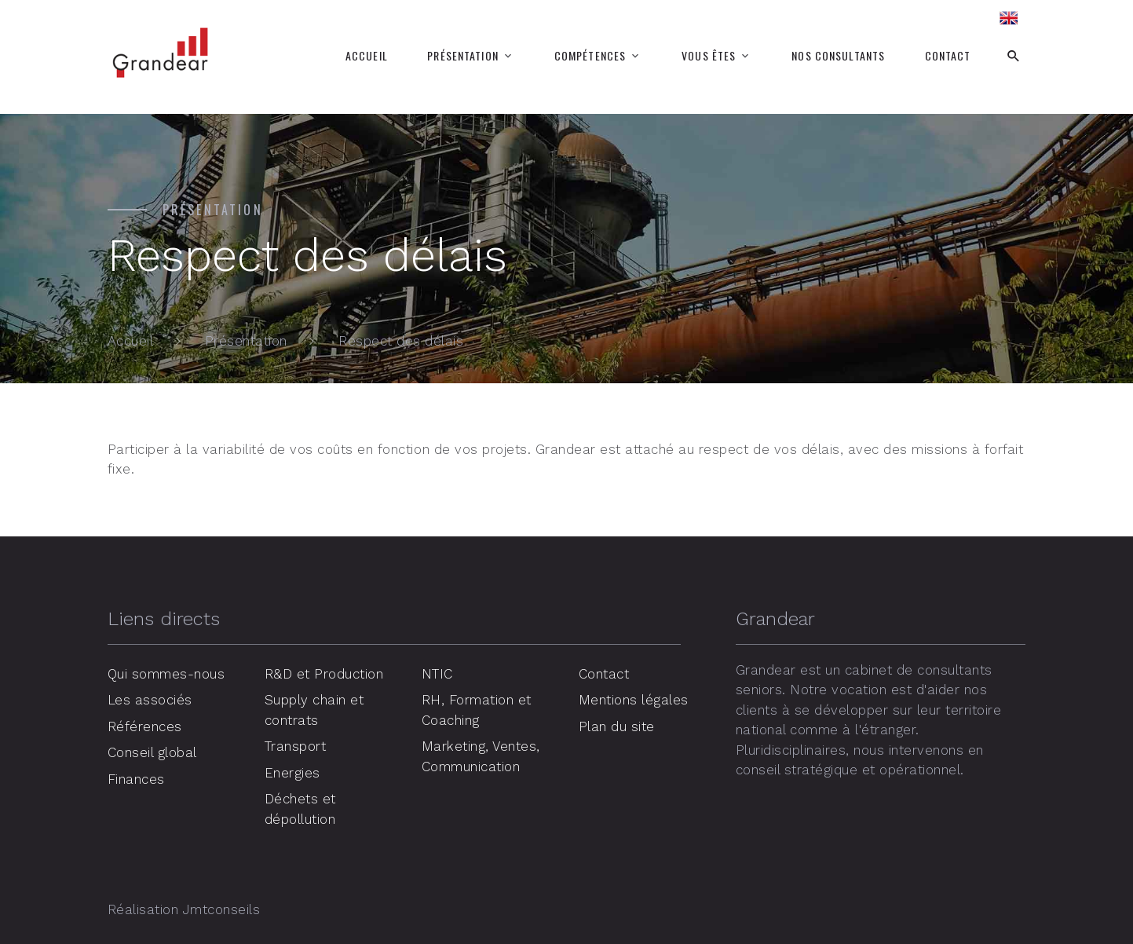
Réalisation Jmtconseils (184, 909)
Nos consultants (838, 56)
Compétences (590, 56)
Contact (948, 56)
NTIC (437, 674)
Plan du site (617, 726)
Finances (136, 779)
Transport (296, 746)
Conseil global (152, 752)
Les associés (150, 700)
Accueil (366, 56)
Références (145, 726)
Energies (292, 773)
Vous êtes (709, 56)
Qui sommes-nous (166, 674)
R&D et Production (324, 674)
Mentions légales (634, 700)
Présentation (462, 56)
